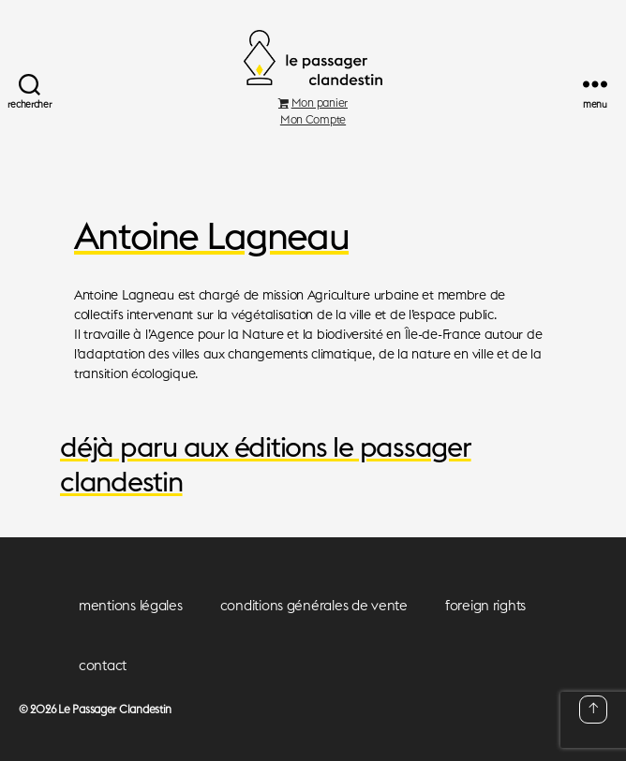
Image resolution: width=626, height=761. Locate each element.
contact (103, 665)
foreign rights (485, 605)
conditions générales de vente (314, 605)
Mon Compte (313, 119)
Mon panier (313, 102)
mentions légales (131, 605)
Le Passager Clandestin (114, 709)
